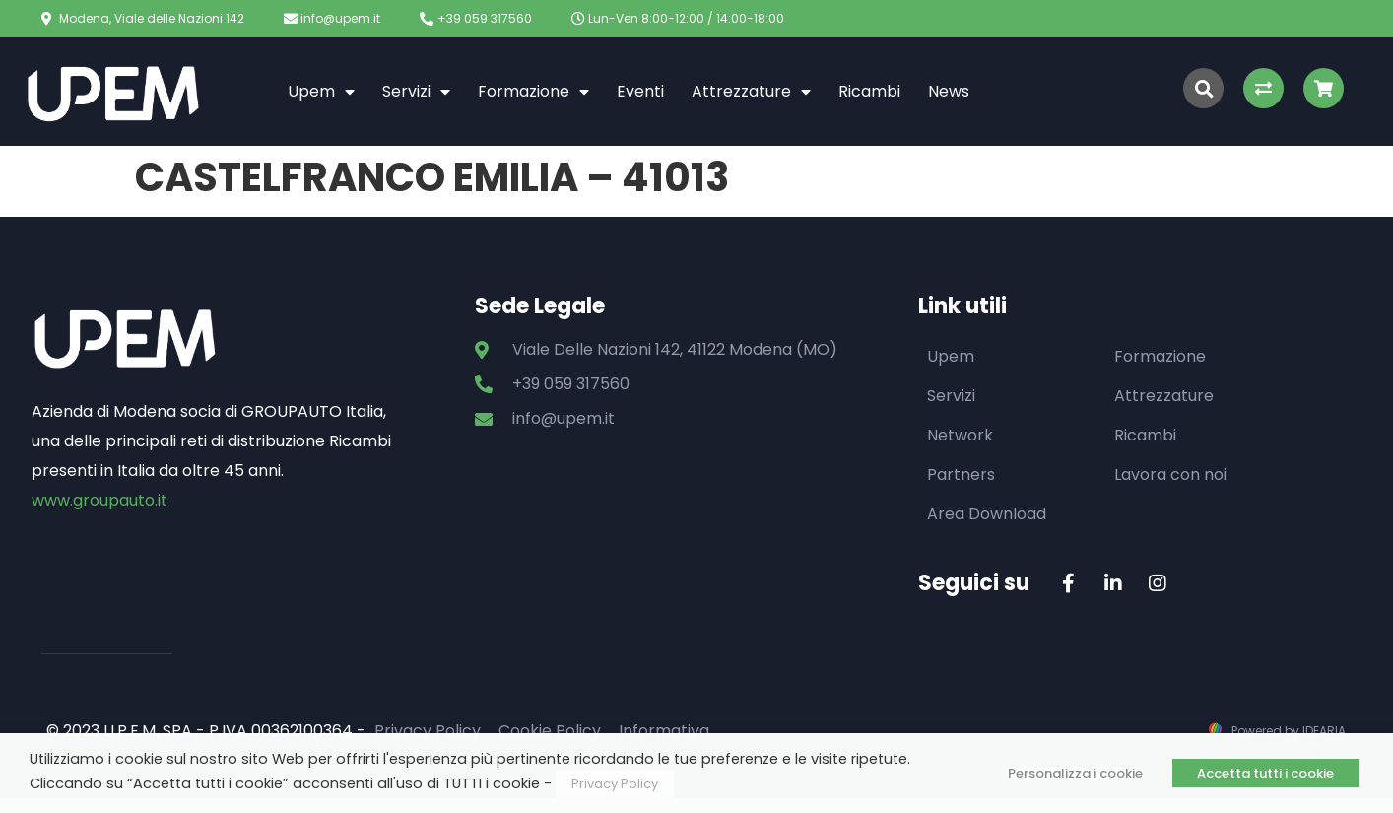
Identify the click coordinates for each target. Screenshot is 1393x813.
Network (960, 435)
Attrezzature (751, 91)
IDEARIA (1324, 730)
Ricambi (869, 91)
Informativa (664, 730)
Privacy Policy (427, 730)
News (948, 91)
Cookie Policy (549, 730)
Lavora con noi (1170, 474)
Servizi (416, 91)
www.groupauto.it (99, 500)
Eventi (640, 91)
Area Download (986, 514)
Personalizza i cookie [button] (1075, 773)
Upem (321, 91)
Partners (961, 474)
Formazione (533, 91)
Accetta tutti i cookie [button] (1265, 773)
